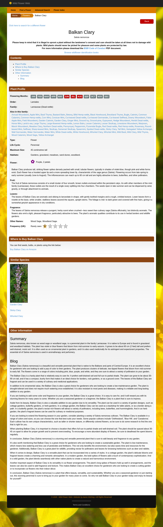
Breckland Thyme (115, 115)
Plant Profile (20, 64)
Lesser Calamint (93, 123)
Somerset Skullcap (66, 129)
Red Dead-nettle (109, 126)
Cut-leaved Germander (97, 118)
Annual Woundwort (20, 115)
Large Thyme (40, 123)
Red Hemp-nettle (126, 126)
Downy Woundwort (136, 118)
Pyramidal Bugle (93, 126)
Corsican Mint (58, 118)
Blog (22, 79)
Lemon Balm (79, 123)
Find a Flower (25, 10)
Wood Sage (32, 135)
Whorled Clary (96, 132)
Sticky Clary (111, 129)
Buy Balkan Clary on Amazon (23, 249)
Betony (69, 115)
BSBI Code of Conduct (95, 48)
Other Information (23, 73)
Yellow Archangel (46, 135)
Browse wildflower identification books (81, 52)
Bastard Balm (59, 115)
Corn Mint (46, 118)
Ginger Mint (72, 120)
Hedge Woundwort (121, 120)
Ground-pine (95, 120)
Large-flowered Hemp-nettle (59, 123)
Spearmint (81, 129)
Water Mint (49, 132)
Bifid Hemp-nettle (81, 115)
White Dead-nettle (64, 132)
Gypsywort (107, 120)
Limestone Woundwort (127, 123)
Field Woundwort (30, 120)
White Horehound (81, 132)
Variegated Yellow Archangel (139, 129)
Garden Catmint (46, 120)
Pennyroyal (68, 126)
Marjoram (143, 123)
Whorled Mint (110, 132)
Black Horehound (98, 115)
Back (147, 21)
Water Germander (35, 132)
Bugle (126, 115)
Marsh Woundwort (20, 126)
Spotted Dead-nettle (96, 129)
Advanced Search (42, 10)
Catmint (133, 115)
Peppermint (80, 126)
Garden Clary (60, 120)
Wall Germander (19, 132)
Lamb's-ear (28, 123)
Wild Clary (131, 132)
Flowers (26, 15)
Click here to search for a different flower (27, 25)
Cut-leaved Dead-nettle (75, 118)
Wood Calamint (18, 135)
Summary (24, 76)
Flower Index (59, 10)
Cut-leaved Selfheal (118, 118)
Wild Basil (121, 132)
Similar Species (22, 70)
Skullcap (53, 129)
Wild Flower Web (19, 3)
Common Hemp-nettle (31, 118)
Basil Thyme (46, 115)
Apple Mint (34, 115)
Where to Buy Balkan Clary (27, 67)
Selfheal (27, 129)
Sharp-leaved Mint (40, 129)
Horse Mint (16, 123)
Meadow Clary (35, 126)
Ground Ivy (84, 120)
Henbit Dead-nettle (139, 120)
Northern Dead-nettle (52, 126)
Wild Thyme (142, 132)
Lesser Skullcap (109, 123)
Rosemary (139, 126)
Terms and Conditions (81, 505)
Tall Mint (121, 129)
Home (13, 10)
